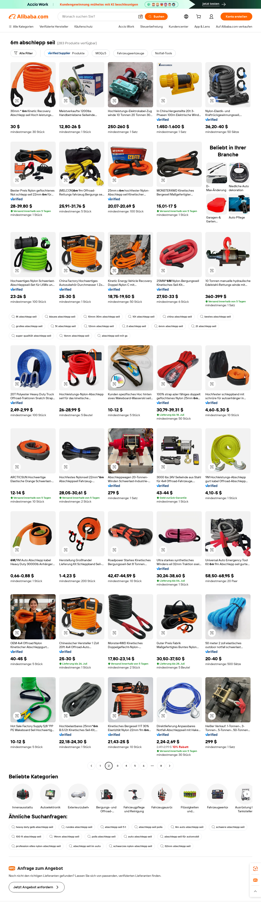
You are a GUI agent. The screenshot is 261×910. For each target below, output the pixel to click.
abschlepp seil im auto (85, 846)
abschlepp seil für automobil (179, 836)
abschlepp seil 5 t (113, 827)
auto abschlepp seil (138, 836)
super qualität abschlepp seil (31, 336)
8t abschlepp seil (24, 316)
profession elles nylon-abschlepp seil (36, 846)
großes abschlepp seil (27, 326)
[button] (140, 16)
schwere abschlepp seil (228, 827)
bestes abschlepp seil (215, 316)
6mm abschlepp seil (168, 326)
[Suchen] (156, 16)
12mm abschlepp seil (99, 326)
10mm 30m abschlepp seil (102, 316)
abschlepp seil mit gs (112, 336)
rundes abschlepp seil (76, 827)
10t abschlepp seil (141, 316)
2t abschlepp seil (203, 326)
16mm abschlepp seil (74, 336)
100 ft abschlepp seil (26, 836)
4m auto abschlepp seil (187, 827)
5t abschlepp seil (63, 326)
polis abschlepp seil (101, 836)
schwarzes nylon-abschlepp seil (130, 846)
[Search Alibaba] (98, 16)
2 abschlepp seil (134, 326)
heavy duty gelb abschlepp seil (32, 827)
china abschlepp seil (177, 316)
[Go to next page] (170, 766)
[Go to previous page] (91, 766)
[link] (255, 868)
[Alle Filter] (23, 53)
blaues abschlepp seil (60, 316)
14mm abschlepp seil (64, 836)
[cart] (199, 17)
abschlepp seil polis (148, 827)
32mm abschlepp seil (175, 846)
